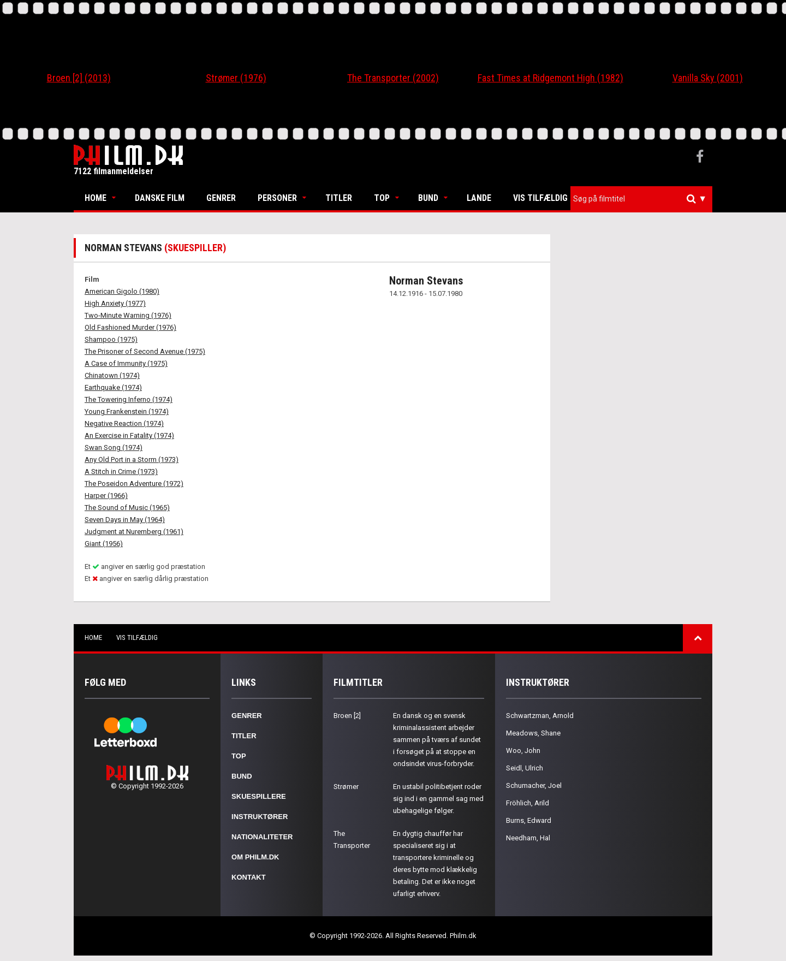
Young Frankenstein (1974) (127, 411)
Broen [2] (347, 715)
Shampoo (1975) (111, 339)
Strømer (346, 786)
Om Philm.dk (255, 857)
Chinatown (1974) (112, 375)
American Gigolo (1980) (122, 291)
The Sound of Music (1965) (127, 507)
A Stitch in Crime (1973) (121, 471)
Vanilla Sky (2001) (707, 78)
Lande (479, 198)
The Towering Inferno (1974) (128, 399)
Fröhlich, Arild (527, 803)
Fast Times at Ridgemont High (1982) (550, 78)
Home (95, 198)
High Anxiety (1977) (115, 303)
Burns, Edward (528, 820)
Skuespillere (258, 796)
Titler (338, 198)
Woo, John (523, 750)
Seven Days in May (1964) (125, 519)
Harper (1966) (106, 495)
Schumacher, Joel (534, 785)
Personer (277, 198)
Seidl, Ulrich (524, 768)
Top (382, 198)
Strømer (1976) (236, 78)
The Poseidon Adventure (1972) (134, 483)
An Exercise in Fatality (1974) (129, 435)
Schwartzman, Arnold (540, 715)
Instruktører (259, 816)
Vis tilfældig (540, 198)
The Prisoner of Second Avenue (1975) (145, 351)
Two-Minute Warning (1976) (128, 315)
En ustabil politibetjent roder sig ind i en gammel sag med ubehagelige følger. (438, 798)
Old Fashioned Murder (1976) (130, 327)
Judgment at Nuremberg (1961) (134, 531)
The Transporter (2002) (393, 78)
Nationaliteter (262, 837)
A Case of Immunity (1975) (126, 363)
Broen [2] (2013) (79, 78)
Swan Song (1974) (113, 447)
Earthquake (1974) (113, 387)
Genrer (221, 198)
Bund (428, 198)
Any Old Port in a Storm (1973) (131, 459)
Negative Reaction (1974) (124, 423)
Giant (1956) (104, 543)
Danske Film (159, 198)
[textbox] (644, 199)
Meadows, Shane (533, 733)
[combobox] (641, 199)
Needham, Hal (528, 838)
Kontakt (248, 877)
